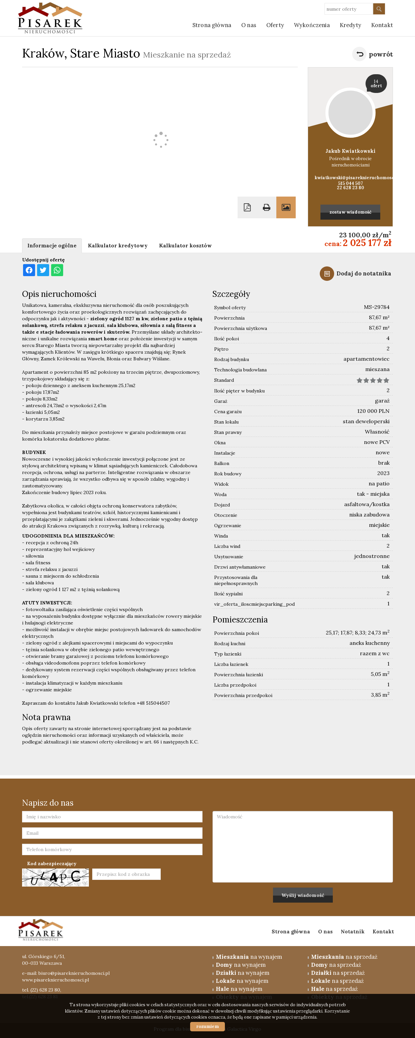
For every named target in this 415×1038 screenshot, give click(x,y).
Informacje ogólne (52, 245)
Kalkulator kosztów (185, 245)
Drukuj (266, 207)
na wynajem (249, 956)
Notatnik (353, 931)
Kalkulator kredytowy (118, 245)
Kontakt (383, 931)
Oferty (275, 25)
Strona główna (211, 25)
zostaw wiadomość (350, 212)
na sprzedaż (344, 956)
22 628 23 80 (350, 188)
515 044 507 (350, 183)
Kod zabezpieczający (52, 863)
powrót (381, 54)
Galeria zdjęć (286, 207)
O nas (248, 25)
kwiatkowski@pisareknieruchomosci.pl (350, 178)
